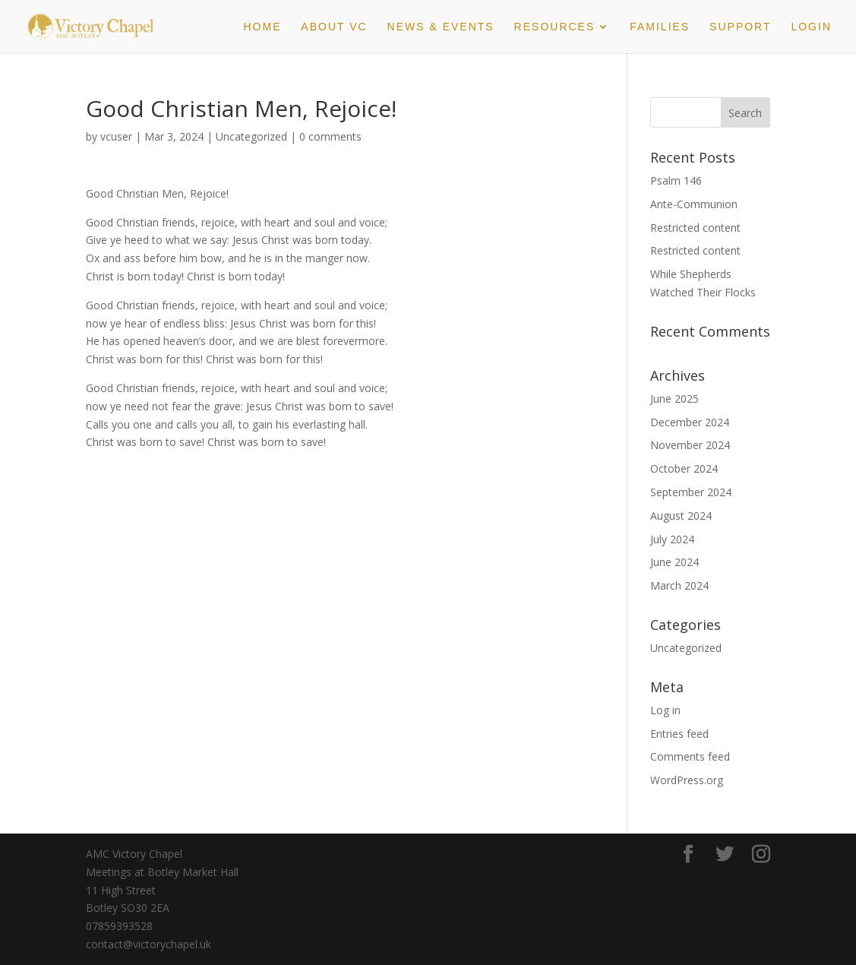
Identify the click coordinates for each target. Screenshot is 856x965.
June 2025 (674, 398)
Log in (665, 710)
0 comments (330, 136)
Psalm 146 (676, 180)
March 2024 (679, 585)
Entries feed (679, 733)
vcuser (116, 136)
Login (811, 27)
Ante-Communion (694, 204)
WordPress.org (686, 780)
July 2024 (672, 539)
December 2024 (689, 422)
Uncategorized (251, 136)
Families (660, 27)
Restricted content (695, 227)
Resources (554, 27)
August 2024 (681, 515)
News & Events (440, 27)
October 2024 (684, 468)
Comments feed (690, 756)
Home (262, 27)
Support (740, 27)
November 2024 (690, 445)
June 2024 (674, 562)
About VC (334, 27)
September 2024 (690, 492)
